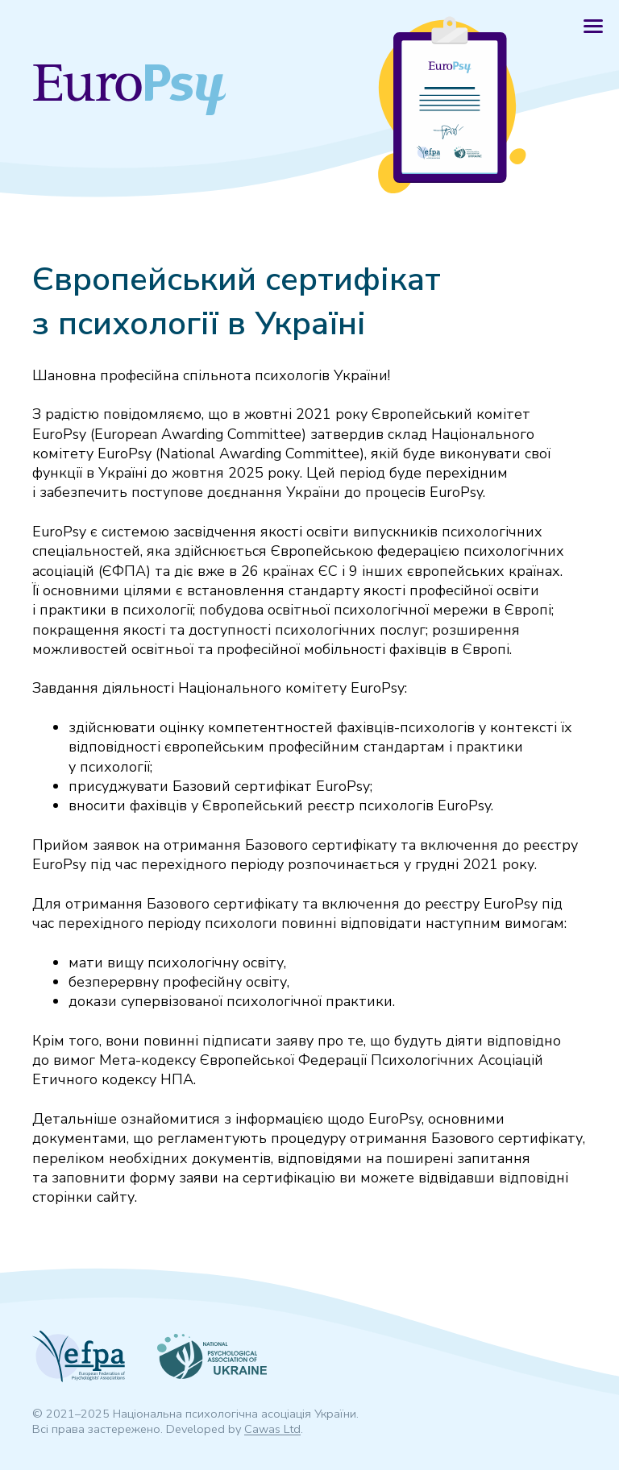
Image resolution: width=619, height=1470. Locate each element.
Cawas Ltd (272, 1429)
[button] (593, 25)
